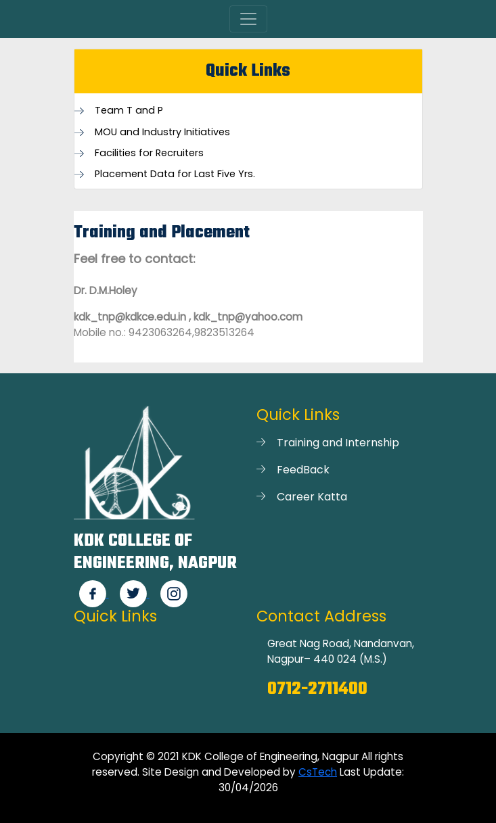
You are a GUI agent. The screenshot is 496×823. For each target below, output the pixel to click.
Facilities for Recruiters (149, 153)
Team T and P (129, 110)
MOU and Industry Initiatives (162, 132)
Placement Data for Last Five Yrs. (175, 174)
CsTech (317, 772)
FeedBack (303, 469)
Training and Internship (338, 442)
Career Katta (312, 496)
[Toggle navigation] (248, 18)
